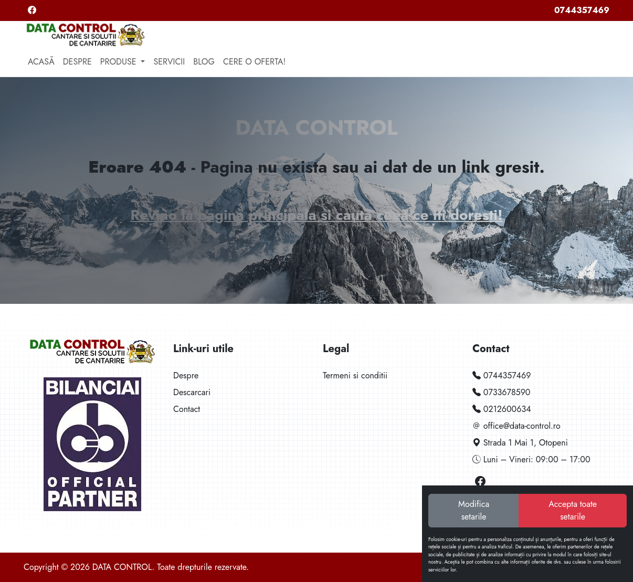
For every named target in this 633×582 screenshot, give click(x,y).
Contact (186, 409)
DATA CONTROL (316, 127)
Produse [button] (119, 62)
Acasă (41, 62)
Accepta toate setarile (572, 510)
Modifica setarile (473, 510)
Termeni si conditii (355, 375)
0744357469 (581, 10)
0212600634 (501, 409)
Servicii (169, 62)
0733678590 (501, 392)
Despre (77, 62)
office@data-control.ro (516, 426)
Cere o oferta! (254, 62)
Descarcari (191, 392)
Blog (204, 62)
